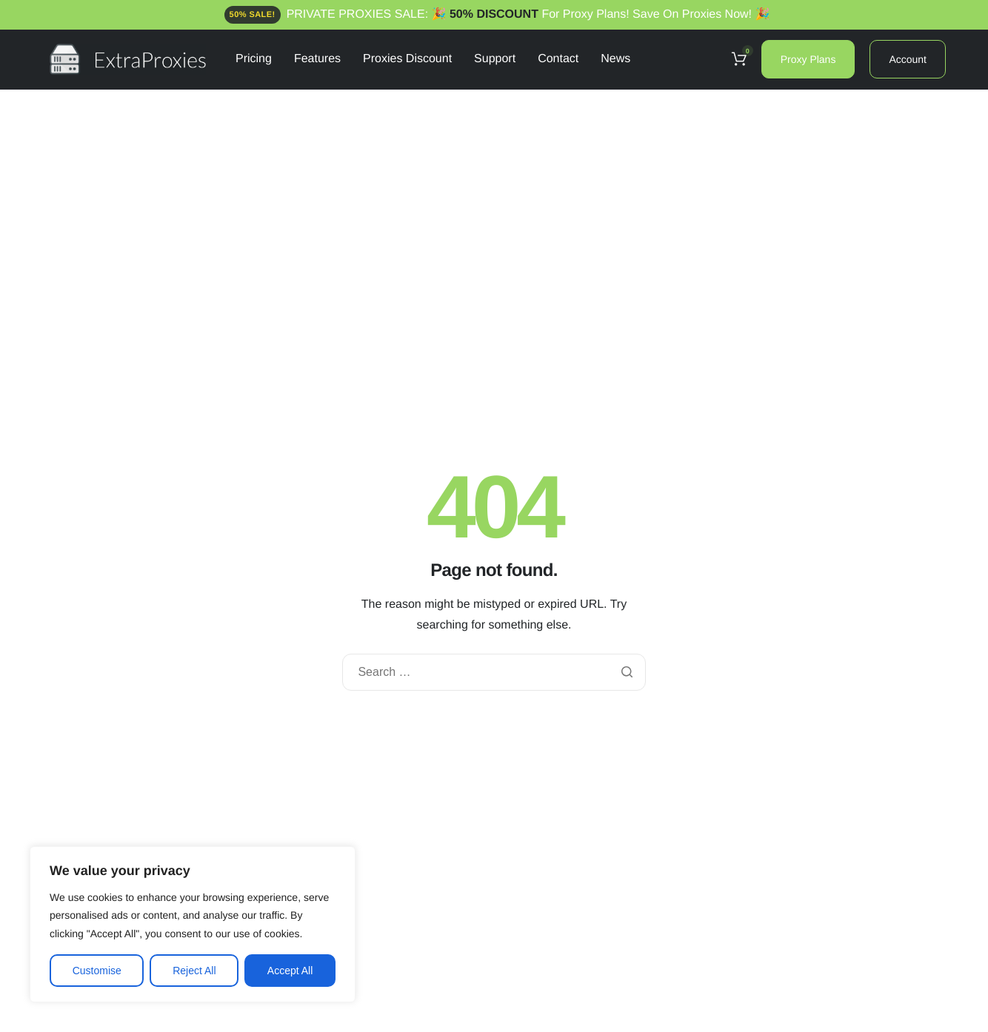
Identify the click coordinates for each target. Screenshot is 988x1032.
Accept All (290, 970)
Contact (558, 59)
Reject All (194, 970)
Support (494, 59)
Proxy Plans (808, 59)
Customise (97, 970)
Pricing (254, 59)
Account (908, 59)
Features (317, 59)
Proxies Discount (407, 59)
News (615, 59)
